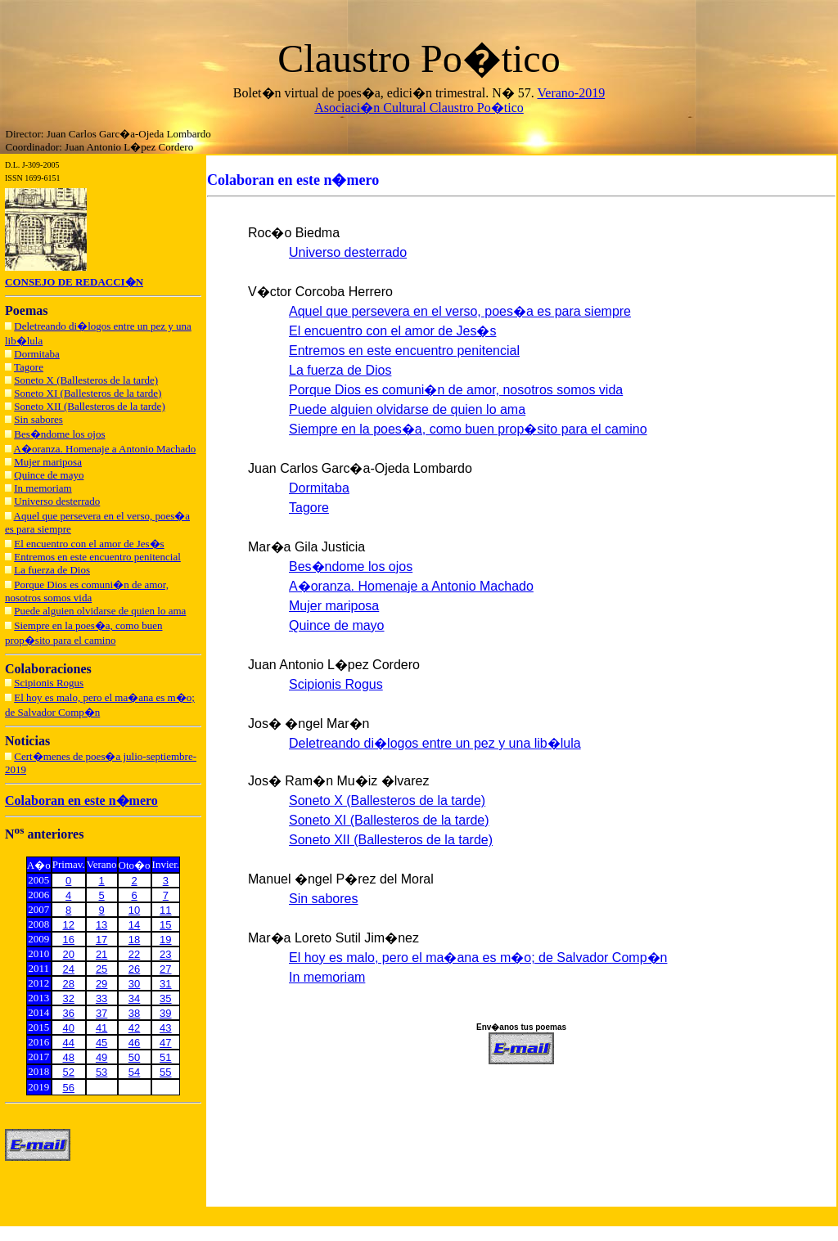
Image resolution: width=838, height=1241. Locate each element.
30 (134, 984)
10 (134, 910)
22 (134, 954)
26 (134, 969)
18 (134, 939)
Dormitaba (37, 354)
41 (101, 1028)
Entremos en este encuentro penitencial (97, 557)
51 (165, 1057)
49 (101, 1057)
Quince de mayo (48, 475)
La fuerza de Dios (52, 570)
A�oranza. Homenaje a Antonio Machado (105, 449)
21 (101, 954)
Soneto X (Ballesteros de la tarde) (86, 380)
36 (68, 1013)
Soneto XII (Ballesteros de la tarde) (89, 406)
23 (165, 954)
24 (68, 969)
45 (101, 1042)
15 (165, 925)
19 (165, 939)
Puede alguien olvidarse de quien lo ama (100, 611)
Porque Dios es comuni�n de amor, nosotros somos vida (87, 591)
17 (101, 939)
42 (134, 1028)
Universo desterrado (57, 501)
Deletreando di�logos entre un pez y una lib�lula (435, 743)
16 (68, 939)
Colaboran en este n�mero (81, 800)
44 (68, 1042)
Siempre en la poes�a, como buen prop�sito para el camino (468, 429)
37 (101, 1013)
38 (134, 1013)
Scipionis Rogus (48, 683)
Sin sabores (38, 419)
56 (68, 1087)
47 (165, 1042)
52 (68, 1072)
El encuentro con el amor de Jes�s (89, 543)
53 (101, 1072)
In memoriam (42, 488)
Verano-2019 (572, 93)
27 (165, 969)
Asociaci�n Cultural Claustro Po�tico (419, 108)
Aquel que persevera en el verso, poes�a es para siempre (460, 311)
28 (68, 984)
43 (165, 1028)
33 (101, 998)
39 (165, 1013)
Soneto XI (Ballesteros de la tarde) (87, 393)
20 (68, 954)
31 (165, 984)
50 (134, 1057)
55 (165, 1072)
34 (134, 998)
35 (165, 998)
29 (101, 984)
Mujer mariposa (48, 462)
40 (68, 1028)
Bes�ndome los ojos (59, 434)
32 (68, 998)
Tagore (28, 367)
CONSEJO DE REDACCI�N (74, 282)
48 (68, 1057)
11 (165, 910)
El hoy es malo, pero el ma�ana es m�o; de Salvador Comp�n (478, 957)
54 (134, 1072)
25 (101, 969)
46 (134, 1042)
